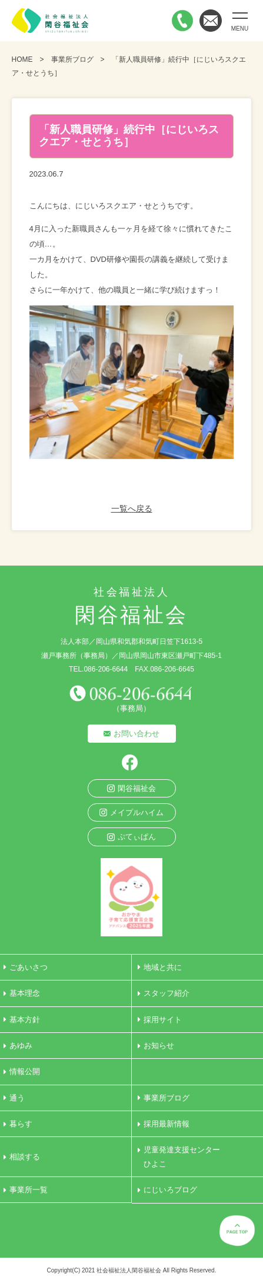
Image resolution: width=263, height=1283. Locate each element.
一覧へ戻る (131, 508)
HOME (22, 59)
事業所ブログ (72, 59)
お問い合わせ (136, 733)
